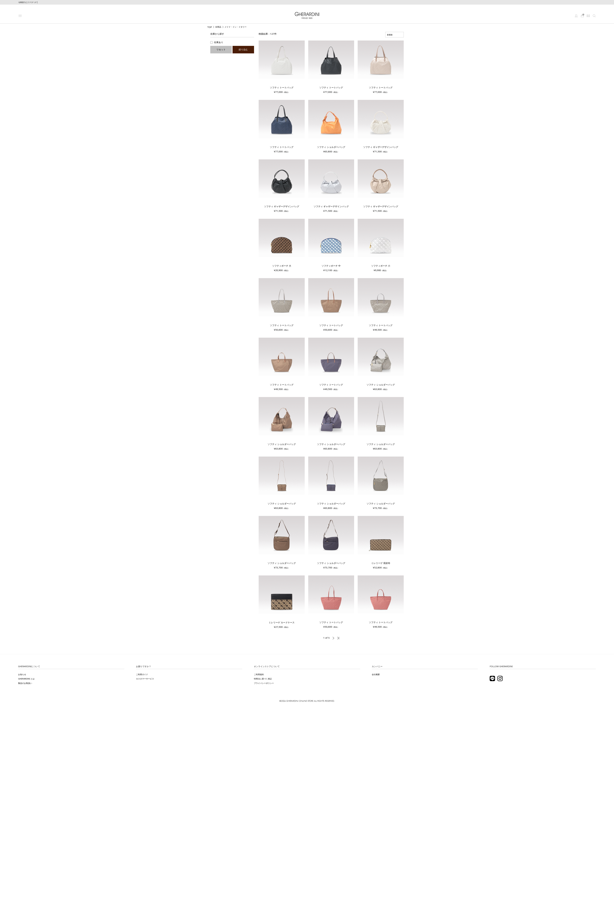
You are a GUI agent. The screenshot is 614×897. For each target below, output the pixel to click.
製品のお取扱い (25, 683)
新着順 (389, 34)
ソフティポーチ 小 (380, 265)
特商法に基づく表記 (263, 678)
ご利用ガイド (142, 674)
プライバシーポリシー (264, 683)
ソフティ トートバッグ (281, 87)
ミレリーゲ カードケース (282, 622)
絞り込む (243, 49)
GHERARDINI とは (26, 678)
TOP (209, 27)
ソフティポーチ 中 (331, 265)
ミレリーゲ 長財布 (380, 563)
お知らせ (22, 674)
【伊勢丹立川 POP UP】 (28, 2)
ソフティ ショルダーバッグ (331, 147)
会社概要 (376, 674)
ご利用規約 (259, 674)
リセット (221, 49)
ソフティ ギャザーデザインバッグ (380, 147)
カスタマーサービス (145, 678)
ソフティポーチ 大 (281, 265)
